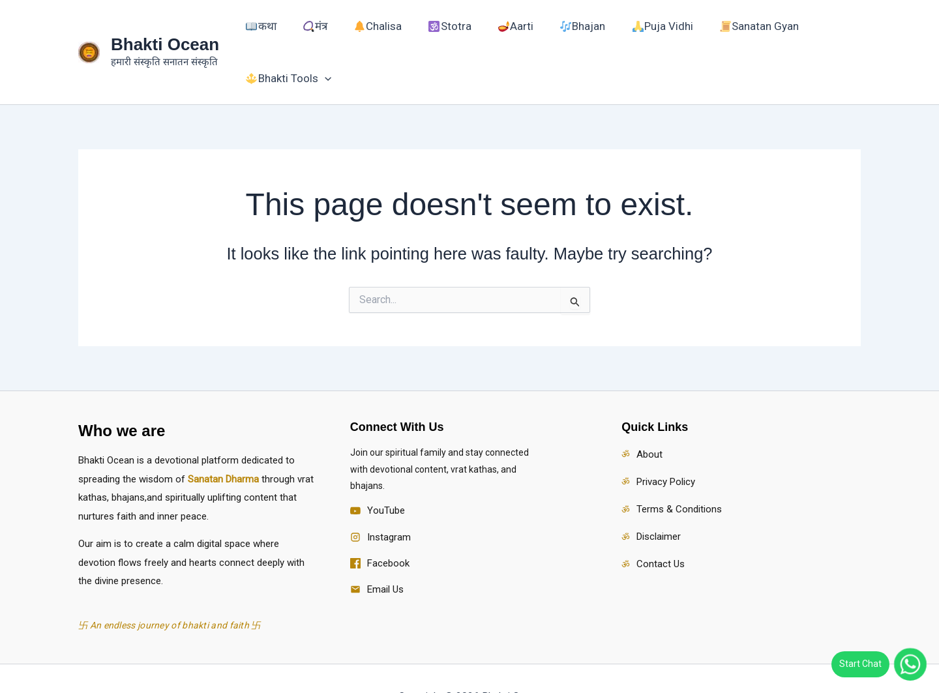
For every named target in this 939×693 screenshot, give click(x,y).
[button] (846, 34)
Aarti (499, 33)
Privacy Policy (665, 445)
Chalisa (382, 33)
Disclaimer (658, 500)
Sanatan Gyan (711, 33)
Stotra (444, 33)
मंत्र (330, 33)
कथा (287, 33)
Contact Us (660, 528)
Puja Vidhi (625, 33)
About (649, 418)
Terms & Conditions (679, 473)
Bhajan (556, 33)
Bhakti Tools (810, 34)
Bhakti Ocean (165, 26)
